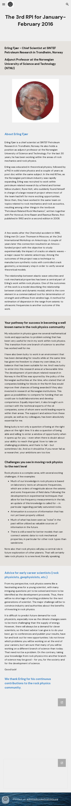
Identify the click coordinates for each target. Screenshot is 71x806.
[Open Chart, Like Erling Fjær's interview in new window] (62, 763)
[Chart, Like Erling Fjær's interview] (35, 774)
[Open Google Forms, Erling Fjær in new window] (62, 702)
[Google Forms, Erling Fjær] (35, 725)
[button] (3, 4)
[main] (35, 20)
